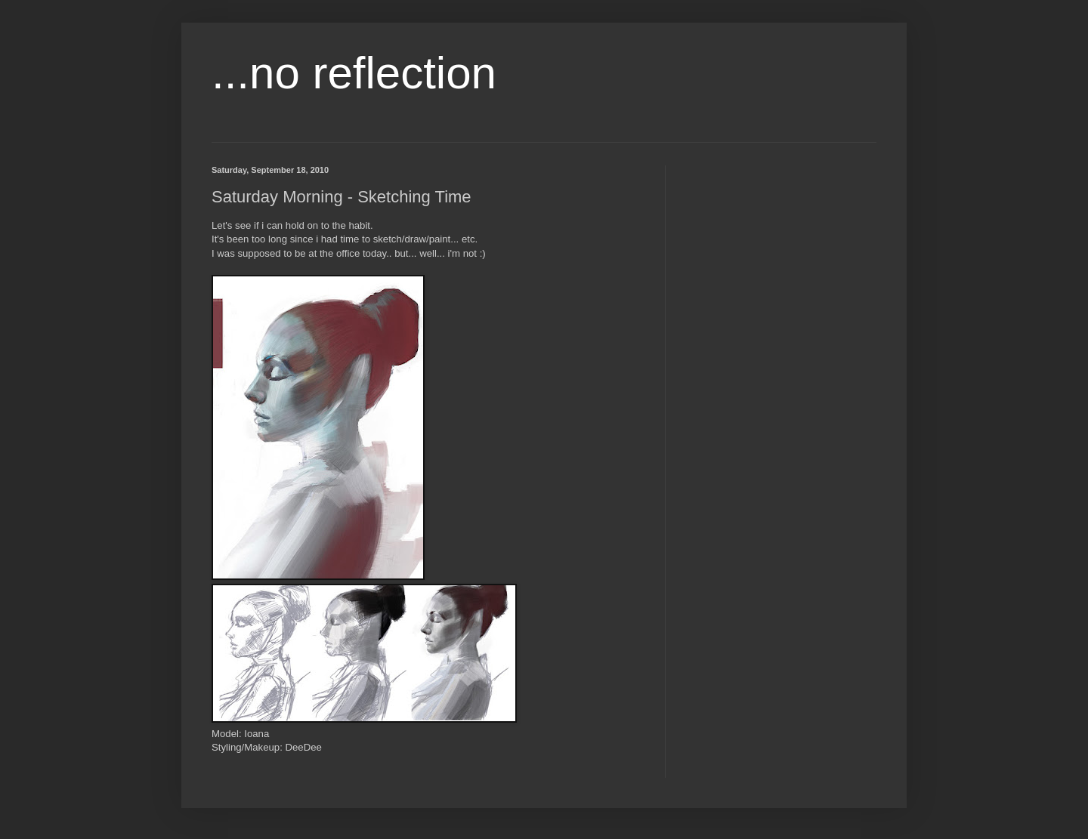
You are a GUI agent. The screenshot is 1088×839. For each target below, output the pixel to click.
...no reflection (354, 73)
